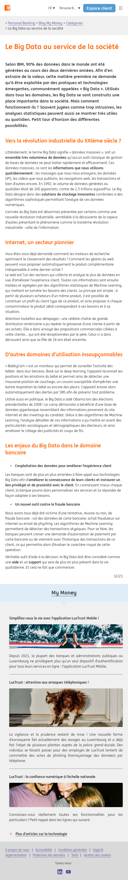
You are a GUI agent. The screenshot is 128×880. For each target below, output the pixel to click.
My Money (64, 592)
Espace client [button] (99, 8)
